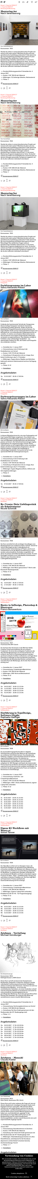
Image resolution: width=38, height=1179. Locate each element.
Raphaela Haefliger (10, 717)
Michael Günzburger (11, 935)
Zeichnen (4, 501)
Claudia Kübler (8, 1060)
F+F (3, 2)
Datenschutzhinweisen (15, 1164)
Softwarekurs (5, 602)
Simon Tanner (8, 833)
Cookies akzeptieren (17, 1173)
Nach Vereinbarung (10, 13)
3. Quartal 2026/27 (7, 7)
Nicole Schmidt (8, 509)
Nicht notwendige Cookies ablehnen (17, 1177)
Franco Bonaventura (11, 609)
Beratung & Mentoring (8, 8)
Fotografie (4, 283)
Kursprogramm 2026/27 (9, 84)
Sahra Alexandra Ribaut (13, 288)
